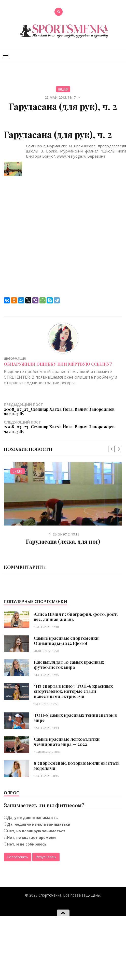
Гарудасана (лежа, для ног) (63, 541)
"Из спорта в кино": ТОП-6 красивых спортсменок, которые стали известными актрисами (73, 691)
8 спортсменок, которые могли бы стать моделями (77, 765)
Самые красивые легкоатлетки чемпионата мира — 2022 (67, 741)
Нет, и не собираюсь (27, 844)
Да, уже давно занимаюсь (32, 817)
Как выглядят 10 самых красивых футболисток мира (69, 664)
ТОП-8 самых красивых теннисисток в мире (75, 717)
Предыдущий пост (63, 409)
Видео (63, 89)
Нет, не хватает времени (31, 837)
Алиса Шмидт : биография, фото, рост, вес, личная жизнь (76, 616)
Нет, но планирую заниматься (36, 830)
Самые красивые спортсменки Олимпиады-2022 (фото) (66, 640)
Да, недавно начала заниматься (38, 824)
